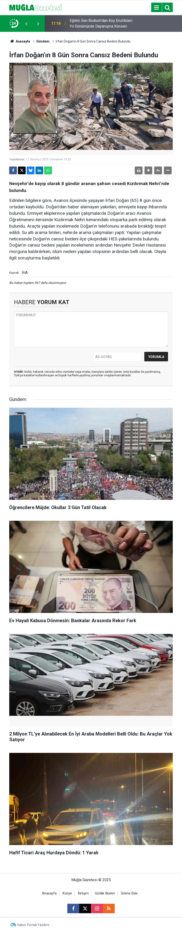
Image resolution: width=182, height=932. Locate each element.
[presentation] (26, 23)
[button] (148, 170)
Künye (67, 893)
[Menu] (156, 7)
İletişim (83, 893)
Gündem (43, 41)
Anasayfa (19, 41)
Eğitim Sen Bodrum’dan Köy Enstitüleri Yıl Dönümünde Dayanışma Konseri (101, 23)
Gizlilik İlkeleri (105, 893)
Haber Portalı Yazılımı (33, 925)
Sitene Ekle (129, 893)
